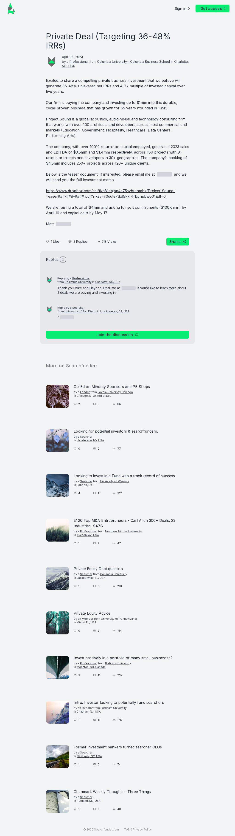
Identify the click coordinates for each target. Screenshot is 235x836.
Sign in (183, 8)
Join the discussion (117, 334)
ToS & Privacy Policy (138, 829)
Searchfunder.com (106, 829)
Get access (213, 8)
